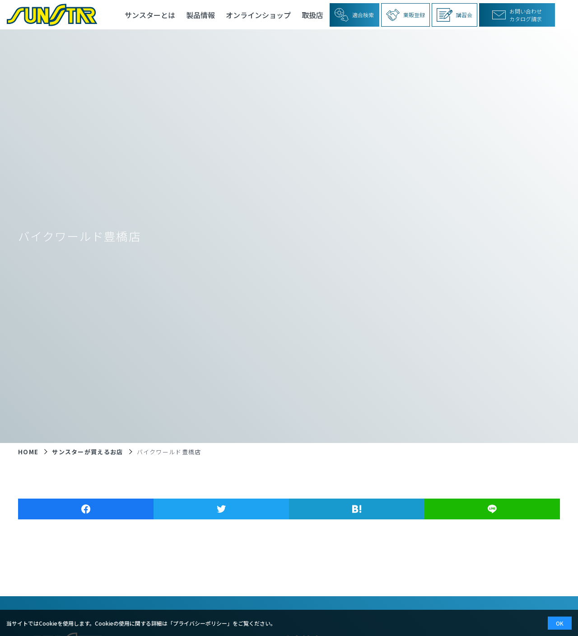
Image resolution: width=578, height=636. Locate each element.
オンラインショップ (258, 14)
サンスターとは (150, 14)
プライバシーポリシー (200, 623)
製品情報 (200, 14)
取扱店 (312, 14)
